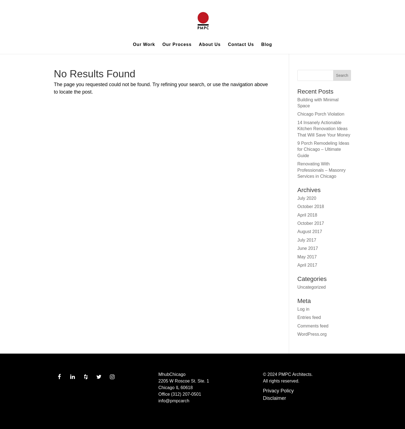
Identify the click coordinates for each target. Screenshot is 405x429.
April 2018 (307, 215)
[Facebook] (59, 377)
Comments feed (312, 326)
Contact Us (241, 45)
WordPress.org (312, 334)
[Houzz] (85, 377)
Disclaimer (274, 398)
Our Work (144, 45)
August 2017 (309, 231)
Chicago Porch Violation (320, 114)
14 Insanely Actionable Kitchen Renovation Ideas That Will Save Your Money (323, 128)
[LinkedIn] (72, 377)
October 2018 (310, 206)
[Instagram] (112, 377)
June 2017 (307, 248)
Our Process (177, 45)
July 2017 (306, 240)
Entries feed (309, 317)
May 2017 (307, 257)
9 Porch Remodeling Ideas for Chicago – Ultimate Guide (323, 149)
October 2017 (310, 223)
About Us (210, 45)
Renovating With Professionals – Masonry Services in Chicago (321, 170)
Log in (303, 309)
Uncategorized (311, 287)
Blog (266, 45)
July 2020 (306, 198)
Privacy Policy (278, 391)
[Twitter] (99, 377)
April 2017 (307, 265)
